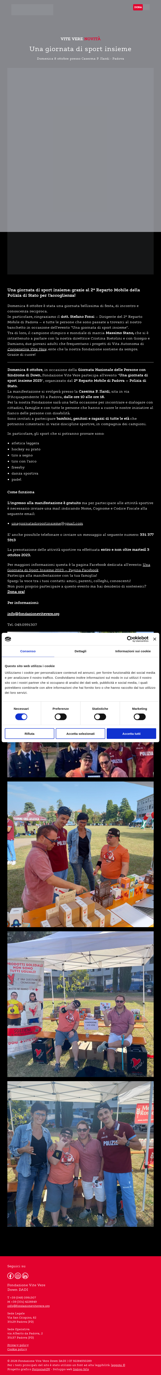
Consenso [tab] (28, 651)
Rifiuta (29, 733)
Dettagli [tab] (80, 651)
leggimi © (118, 1365)
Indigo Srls (81, 1369)
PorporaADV (41, 1369)
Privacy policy (18, 1345)
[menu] (146, 7)
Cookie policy (17, 1349)
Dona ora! (16, 591)
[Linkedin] (25, 1276)
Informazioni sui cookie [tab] (133, 651)
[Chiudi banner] (154, 639)
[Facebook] (10, 1276)
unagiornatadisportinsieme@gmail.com (47, 523)
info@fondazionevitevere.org (28, 1306)
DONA (138, 7)
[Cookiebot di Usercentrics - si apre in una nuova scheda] (130, 639)
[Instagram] (18, 1276)
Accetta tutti (131, 733)
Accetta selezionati (80, 733)
